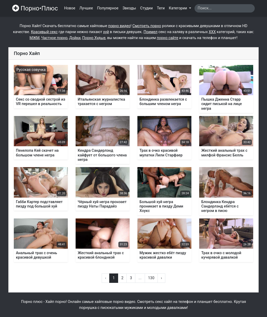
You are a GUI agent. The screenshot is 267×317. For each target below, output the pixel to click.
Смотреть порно (146, 26)
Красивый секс (44, 32)
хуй (106, 32)
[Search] (225, 8)
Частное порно (54, 38)
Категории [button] (178, 8)
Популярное (107, 8)
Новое (69, 8)
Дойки (74, 38)
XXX (212, 32)
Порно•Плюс (35, 8)
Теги (161, 8)
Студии (146, 8)
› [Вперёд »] (161, 278)
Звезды (129, 8)
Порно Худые (93, 38)
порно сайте (167, 38)
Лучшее (86, 8)
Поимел (150, 32)
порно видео (119, 26)
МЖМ (34, 38)
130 (151, 278)
